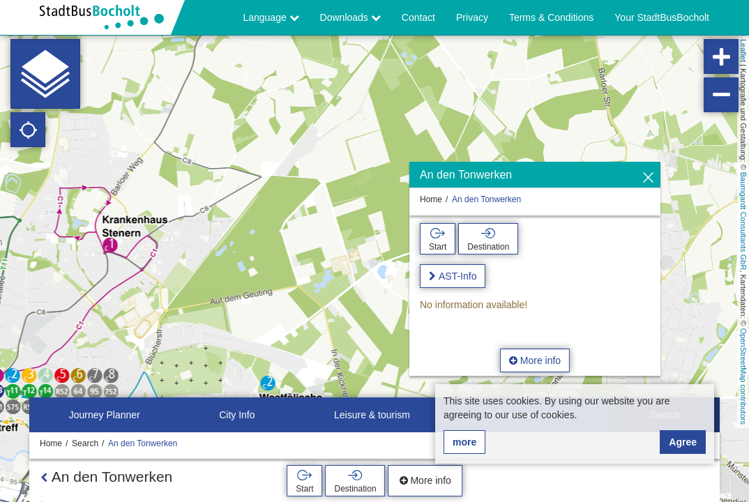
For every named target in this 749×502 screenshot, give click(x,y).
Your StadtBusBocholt (661, 17)
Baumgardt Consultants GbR (743, 221)
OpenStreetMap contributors (743, 376)
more (464, 442)
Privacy (472, 17)
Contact (418, 17)
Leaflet (743, 50)
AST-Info (457, 276)
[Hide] (648, 178)
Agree (683, 442)
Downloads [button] (350, 17)
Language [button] (270, 17)
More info (535, 360)
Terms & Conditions (551, 17)
